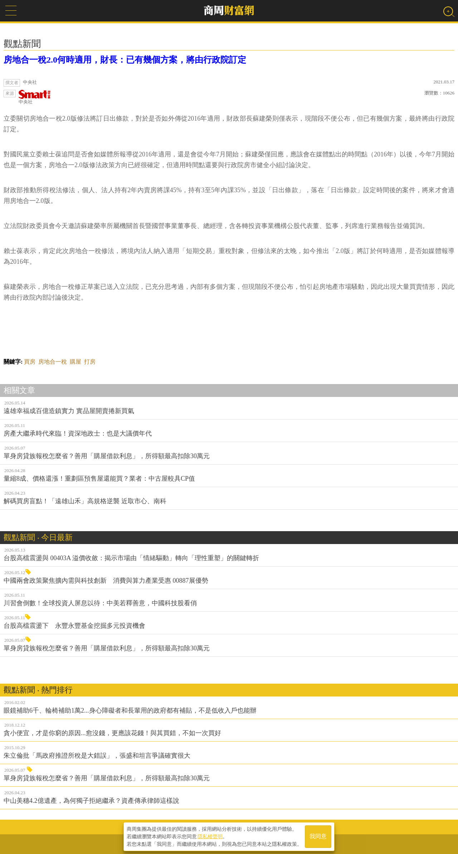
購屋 (75, 362)
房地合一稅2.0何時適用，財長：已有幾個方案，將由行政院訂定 (125, 59)
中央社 (35, 97)
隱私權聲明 (210, 836)
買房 (29, 362)
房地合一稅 (52, 362)
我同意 (318, 837)
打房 (90, 362)
